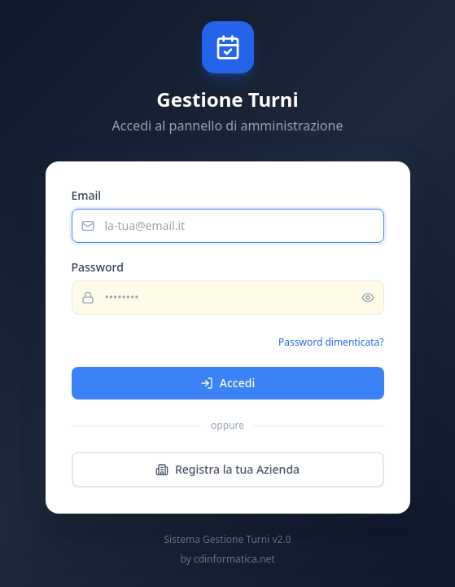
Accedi (227, 383)
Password (98, 267)
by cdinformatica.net (228, 559)
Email (87, 195)
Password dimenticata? (330, 342)
